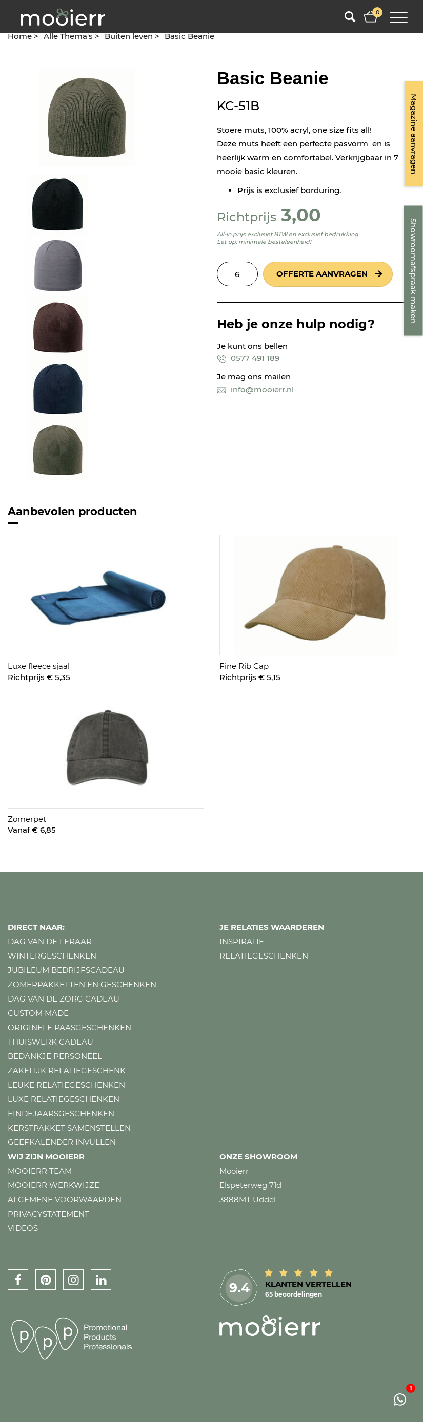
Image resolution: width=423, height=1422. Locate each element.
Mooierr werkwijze (53, 1185)
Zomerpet (27, 819)
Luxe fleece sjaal (39, 666)
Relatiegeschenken (263, 956)
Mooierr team (40, 1171)
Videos (23, 1228)
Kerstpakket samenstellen (69, 1128)
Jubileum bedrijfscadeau (66, 970)
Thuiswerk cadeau (50, 1042)
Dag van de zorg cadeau (63, 999)
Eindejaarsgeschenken (61, 1113)
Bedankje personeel (55, 1056)
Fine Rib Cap (244, 666)
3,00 (301, 215)
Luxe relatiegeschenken (63, 1099)
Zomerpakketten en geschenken (82, 984)
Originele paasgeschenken (69, 1027)
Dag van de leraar (50, 941)
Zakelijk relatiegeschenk (67, 1070)
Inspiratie (241, 941)
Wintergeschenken (52, 956)
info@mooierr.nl (255, 389)
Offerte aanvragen (322, 274)
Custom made (38, 1013)
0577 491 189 (248, 358)
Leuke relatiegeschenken (66, 1085)
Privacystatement (48, 1214)
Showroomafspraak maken (413, 271)
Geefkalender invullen (62, 1142)
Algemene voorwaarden (65, 1199)
